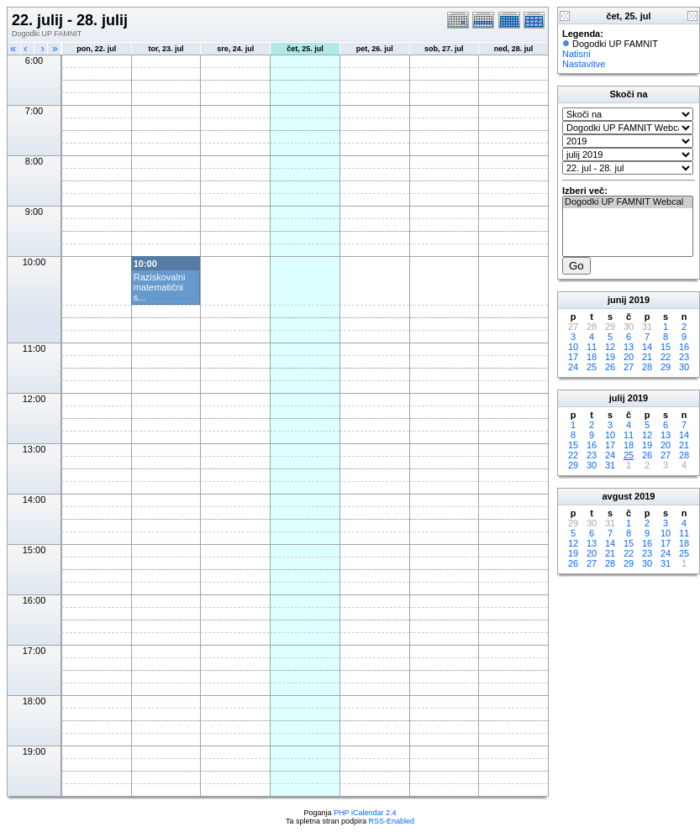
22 (666, 357)
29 (666, 367)
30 (684, 367)
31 (610, 465)
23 (684, 357)
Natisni (576, 54)
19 (610, 357)
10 (573, 347)
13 (629, 347)
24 (573, 367)
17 (573, 357)
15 (666, 347)
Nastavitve (583, 64)
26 (610, 367)
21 (647, 357)
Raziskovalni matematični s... (160, 287)
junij (617, 300)
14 (647, 347)
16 (684, 347)
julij (617, 398)
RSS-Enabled (392, 821)
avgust (616, 496)
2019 (639, 300)
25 (592, 367)
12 (610, 347)
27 (629, 367)
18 (592, 357)
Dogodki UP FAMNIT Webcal (627, 202)
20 (629, 357)
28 (647, 367)
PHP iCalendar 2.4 (365, 812)
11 (592, 347)
